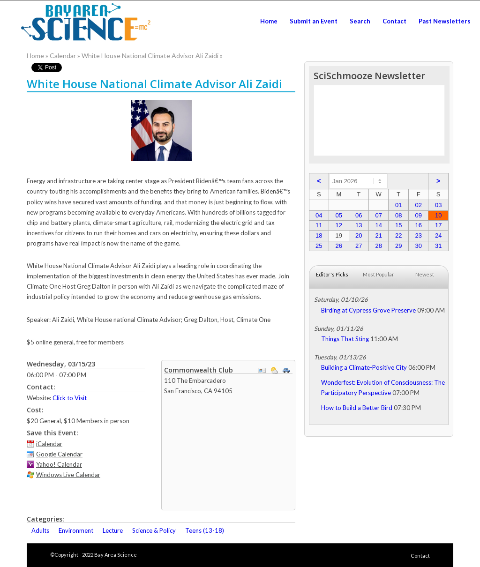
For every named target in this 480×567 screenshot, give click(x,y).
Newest (424, 274)
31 (438, 245)
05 (339, 215)
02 (418, 205)
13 (358, 225)
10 (438, 215)
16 (418, 225)
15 (398, 225)
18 (318, 235)
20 (358, 235)
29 (398, 245)
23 (418, 235)
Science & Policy (154, 530)
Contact (420, 555)
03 (438, 205)
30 (418, 245)
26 (339, 245)
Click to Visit (69, 398)
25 (318, 245)
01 (398, 205)
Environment (76, 530)
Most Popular (378, 274)
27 (358, 245)
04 (318, 215)
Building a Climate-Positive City (364, 367)
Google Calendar (59, 454)
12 (339, 225)
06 (358, 215)
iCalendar (49, 444)
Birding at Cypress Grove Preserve (368, 310)
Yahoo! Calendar (59, 464)
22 (398, 235)
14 (378, 225)
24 (438, 235)
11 (318, 225)
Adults (40, 530)
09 (418, 215)
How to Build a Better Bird (356, 407)
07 (378, 215)
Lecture (113, 530)
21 (378, 235)
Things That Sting (345, 339)
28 (378, 245)
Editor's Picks (332, 274)
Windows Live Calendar (68, 474)
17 (438, 225)
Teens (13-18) (204, 530)
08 (398, 215)
